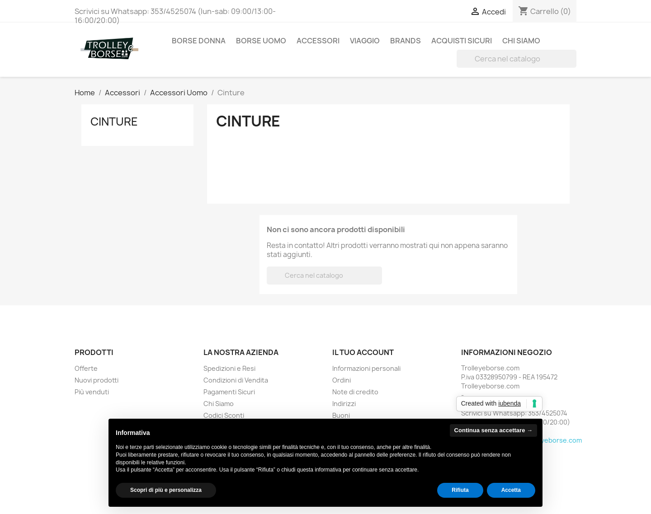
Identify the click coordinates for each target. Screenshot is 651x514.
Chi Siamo (521, 41)
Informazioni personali (366, 368)
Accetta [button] (511, 490)
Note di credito (355, 392)
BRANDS (405, 41)
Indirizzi (344, 403)
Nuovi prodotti (96, 380)
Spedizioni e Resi (229, 368)
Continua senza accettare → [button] (493, 430)
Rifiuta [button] (460, 490)
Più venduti (92, 392)
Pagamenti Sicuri (229, 392)
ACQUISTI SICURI (461, 41)
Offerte (86, 368)
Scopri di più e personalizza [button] (166, 490)
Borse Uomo (261, 41)
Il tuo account (363, 352)
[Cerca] (516, 59)
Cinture (114, 121)
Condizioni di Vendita (235, 380)
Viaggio (365, 41)
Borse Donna (199, 41)
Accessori (318, 41)
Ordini (341, 380)
